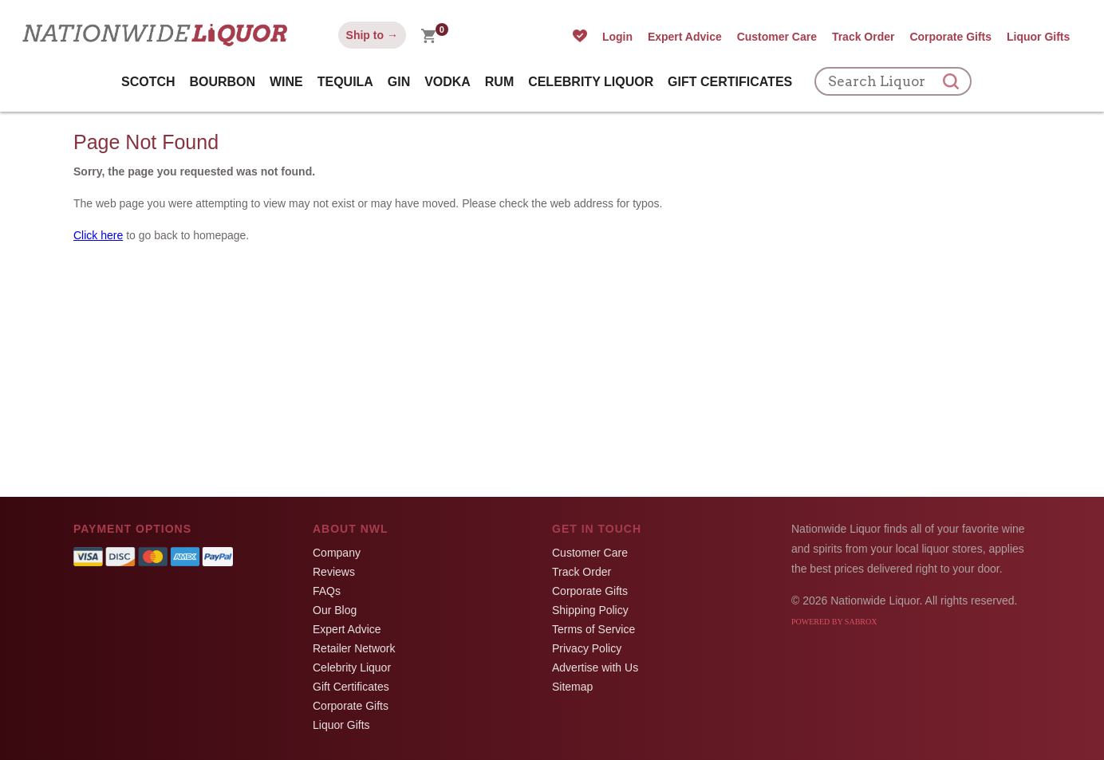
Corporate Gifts (950, 36)
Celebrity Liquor (590, 82)
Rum (499, 82)
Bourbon (222, 82)
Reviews (334, 571)
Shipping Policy (590, 610)
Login (617, 36)
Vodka (447, 82)
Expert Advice (685, 36)
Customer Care (777, 36)
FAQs (327, 591)
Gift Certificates (730, 82)
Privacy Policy (586, 648)
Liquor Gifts (1038, 36)
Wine (286, 82)
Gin (399, 82)
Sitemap (572, 686)
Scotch (148, 82)
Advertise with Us (595, 667)
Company (337, 552)
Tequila (345, 82)
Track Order (863, 36)
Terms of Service (593, 629)
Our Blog (335, 610)
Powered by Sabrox (834, 621)
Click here (98, 235)
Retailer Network (354, 648)
